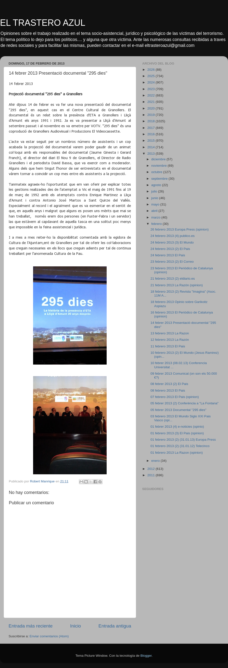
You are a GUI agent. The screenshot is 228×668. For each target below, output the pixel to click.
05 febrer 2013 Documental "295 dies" (178, 410)
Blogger (146, 655)
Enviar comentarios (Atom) (49, 636)
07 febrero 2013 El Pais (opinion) (175, 397)
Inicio (75, 625)
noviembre (159, 165)
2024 (151, 82)
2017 (151, 128)
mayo (155, 204)
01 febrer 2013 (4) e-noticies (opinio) (177, 426)
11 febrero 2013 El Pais (168, 346)
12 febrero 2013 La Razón (170, 339)
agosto (156, 185)
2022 (151, 95)
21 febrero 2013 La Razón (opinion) (177, 285)
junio (155, 198)
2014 (151, 147)
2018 (151, 121)
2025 (151, 76)
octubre (157, 172)
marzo (156, 217)
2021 (151, 102)
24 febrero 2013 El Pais (168, 255)
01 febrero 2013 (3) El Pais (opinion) (177, 433)
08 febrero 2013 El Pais (168, 390)
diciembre (158, 159)
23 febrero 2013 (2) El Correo (172, 261)
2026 (151, 69)
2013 (151, 153)
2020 (151, 108)
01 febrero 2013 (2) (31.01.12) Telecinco (180, 446)
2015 (151, 140)
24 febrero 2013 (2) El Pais (170, 249)
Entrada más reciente (31, 625)
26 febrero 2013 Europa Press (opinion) (180, 229)
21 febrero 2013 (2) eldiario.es (173, 278)
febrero (157, 224)
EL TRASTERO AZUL (42, 23)
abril (154, 211)
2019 (151, 115)
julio (154, 191)
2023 (151, 89)
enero (156, 461)
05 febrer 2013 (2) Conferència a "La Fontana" (185, 403)
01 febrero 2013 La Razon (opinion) (177, 452)
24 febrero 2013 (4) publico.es (173, 236)
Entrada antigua (115, 625)
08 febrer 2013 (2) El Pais (169, 384)
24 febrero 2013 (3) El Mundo (172, 242)
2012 (151, 469)
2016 (151, 134)
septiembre (160, 178)
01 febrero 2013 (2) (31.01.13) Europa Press (183, 439)
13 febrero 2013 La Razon (170, 333)
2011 (151, 475)
